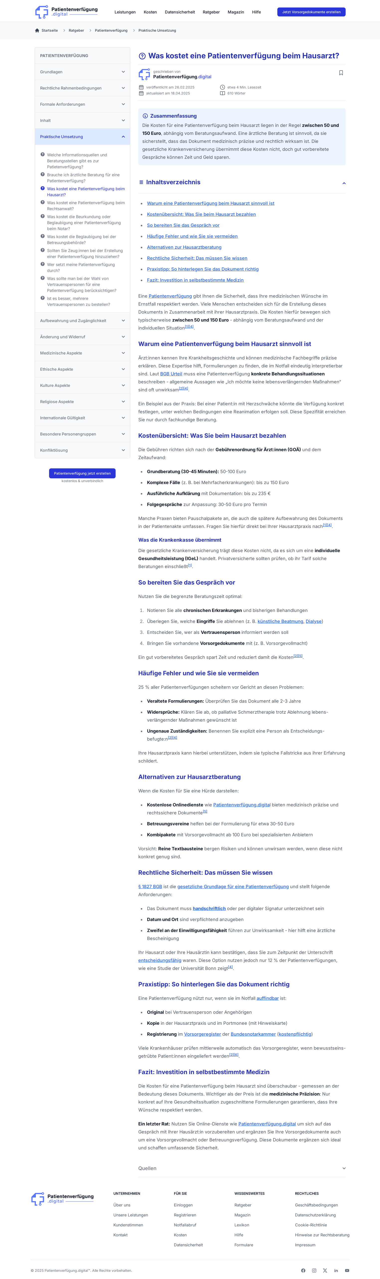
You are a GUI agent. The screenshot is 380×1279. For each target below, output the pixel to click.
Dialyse (314, 621)
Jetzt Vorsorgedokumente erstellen (311, 12)
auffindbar (268, 998)
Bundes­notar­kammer (253, 1034)
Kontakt (120, 1234)
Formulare (243, 1244)
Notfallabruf (185, 1224)
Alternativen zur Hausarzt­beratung (184, 247)
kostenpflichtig (295, 1034)
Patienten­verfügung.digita (241, 804)
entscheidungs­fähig (159, 960)
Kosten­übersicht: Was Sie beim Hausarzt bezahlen (201, 214)
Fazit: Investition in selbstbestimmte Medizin (195, 280)
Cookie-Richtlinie (311, 1224)
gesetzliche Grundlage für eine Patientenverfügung (233, 886)
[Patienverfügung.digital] (66, 11)
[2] (181, 388)
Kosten (150, 11)
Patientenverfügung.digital (267, 1123)
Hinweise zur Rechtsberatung (322, 1234)
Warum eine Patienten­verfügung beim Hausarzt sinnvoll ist (210, 203)
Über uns (121, 1204)
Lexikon (241, 1224)
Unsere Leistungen (130, 1214)
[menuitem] (125, 12)
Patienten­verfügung (170, 296)
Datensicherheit (180, 11)
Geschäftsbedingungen (316, 1204)
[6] (236, 1055)
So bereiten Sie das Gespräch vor (183, 225)
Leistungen (125, 11)
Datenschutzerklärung (315, 1214)
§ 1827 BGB (150, 886)
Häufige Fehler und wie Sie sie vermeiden (192, 236)
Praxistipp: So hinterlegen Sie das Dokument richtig (203, 269)
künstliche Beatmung (280, 621)
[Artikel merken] (341, 72)
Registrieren (185, 1214)
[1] (187, 327)
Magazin (236, 11)
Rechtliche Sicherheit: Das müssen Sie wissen (197, 258)
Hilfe (256, 11)
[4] (191, 327)
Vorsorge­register (202, 1034)
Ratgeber (211, 11)
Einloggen (183, 1204)
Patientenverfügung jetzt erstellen (82, 473)
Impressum (305, 1244)
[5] (300, 656)
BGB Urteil (171, 373)
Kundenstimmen (128, 1224)
